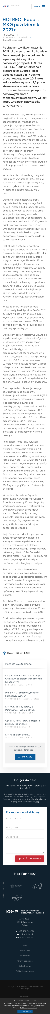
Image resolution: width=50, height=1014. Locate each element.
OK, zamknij (25, 1011)
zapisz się (25, 757)
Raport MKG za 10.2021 (18, 653)
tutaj (37, 802)
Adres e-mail (12, 828)
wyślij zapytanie (30, 858)
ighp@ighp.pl (40, 799)
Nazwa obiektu (13, 818)
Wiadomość (12, 837)
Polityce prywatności (28, 1008)
